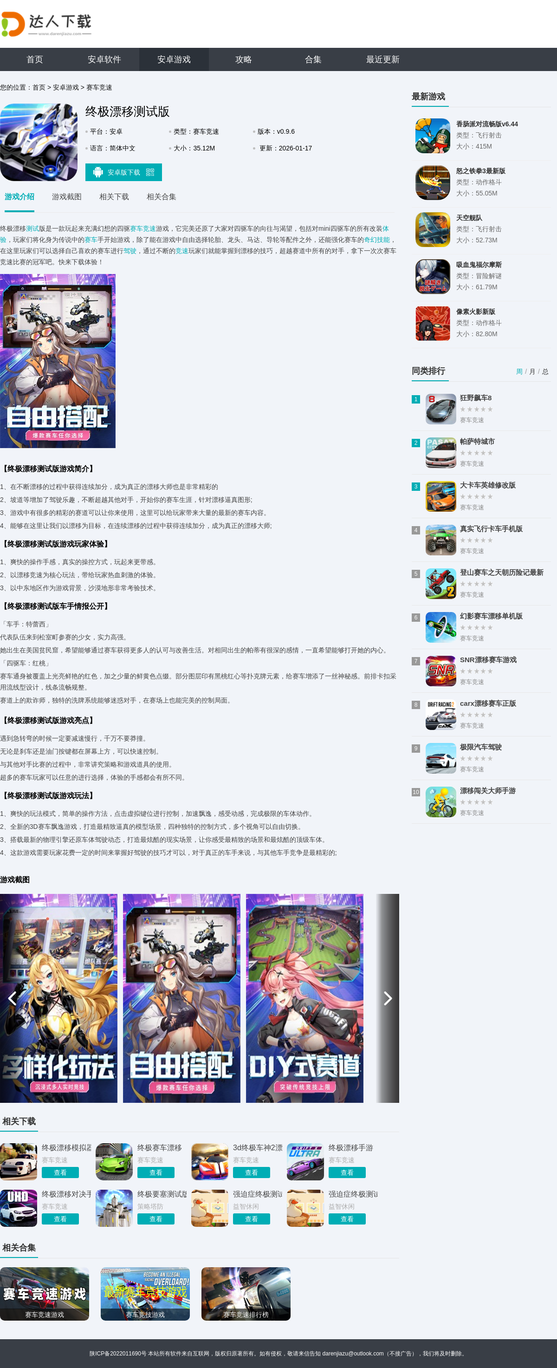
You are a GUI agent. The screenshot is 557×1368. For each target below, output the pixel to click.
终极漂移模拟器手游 (66, 1148)
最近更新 (383, 59)
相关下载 (114, 197)
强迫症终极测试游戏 (353, 1194)
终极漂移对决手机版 (66, 1194)
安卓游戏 (174, 59)
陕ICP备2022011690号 (118, 1353)
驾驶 (129, 250)
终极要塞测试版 (162, 1194)
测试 (32, 228)
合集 (313, 59)
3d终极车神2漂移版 (257, 1148)
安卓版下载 (124, 171)
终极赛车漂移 (159, 1148)
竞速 (181, 250)
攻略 (243, 59)
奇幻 (370, 239)
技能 (383, 239)
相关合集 (161, 197)
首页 (34, 59)
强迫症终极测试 (257, 1194)
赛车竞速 (99, 87)
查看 (60, 1172)
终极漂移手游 (351, 1148)
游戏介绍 (19, 197)
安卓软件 (104, 59)
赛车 (90, 239)
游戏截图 (67, 197)
